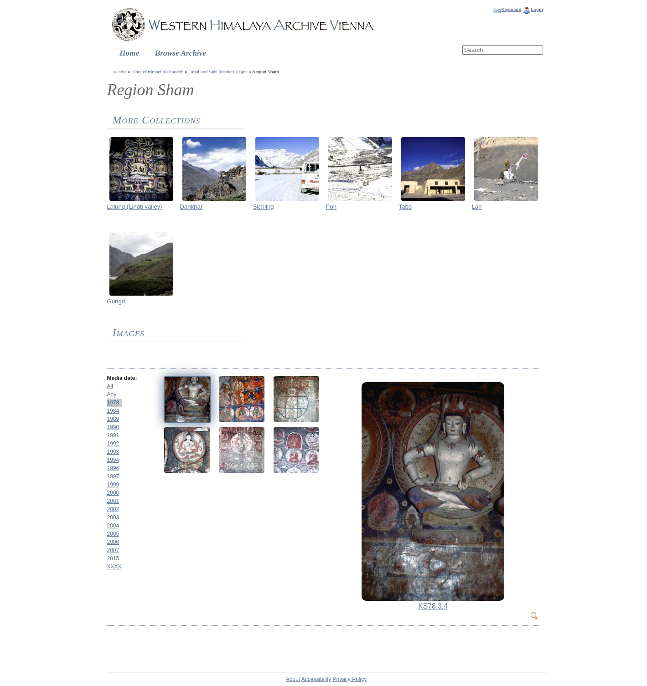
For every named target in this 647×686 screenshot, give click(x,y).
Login (537, 9)
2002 (113, 509)
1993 (113, 452)
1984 (113, 411)
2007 (113, 550)
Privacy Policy (350, 679)
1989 (113, 419)
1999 (113, 484)
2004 (113, 525)
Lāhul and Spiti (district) (211, 71)
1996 (113, 468)
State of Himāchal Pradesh (157, 71)
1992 (113, 443)
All (110, 386)
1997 (113, 476)
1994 (113, 460)
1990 (113, 427)
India (122, 71)
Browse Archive (180, 53)
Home (129, 53)
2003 (113, 517)
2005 (113, 534)
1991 (113, 435)
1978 (113, 402)
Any (112, 394)
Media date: (122, 378)
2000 (113, 493)
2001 (113, 501)
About (293, 679)
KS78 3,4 (432, 606)
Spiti (243, 71)
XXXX (114, 566)
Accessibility (316, 679)
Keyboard (511, 9)
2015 (113, 558)
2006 (113, 542)
